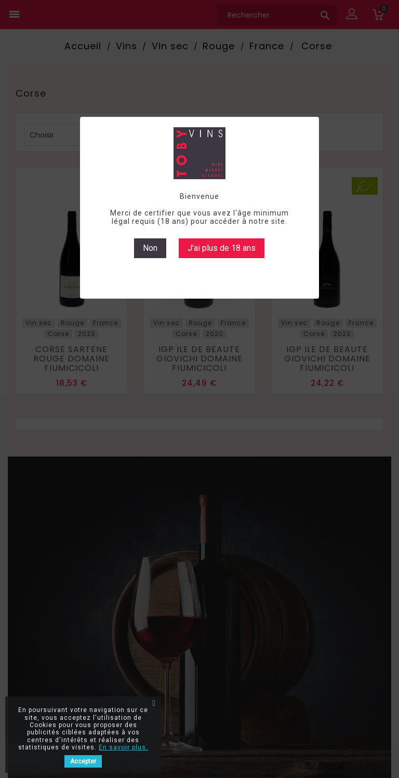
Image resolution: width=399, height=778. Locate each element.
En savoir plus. (123, 747)
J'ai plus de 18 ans (222, 248)
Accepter (83, 761)
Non (150, 248)
